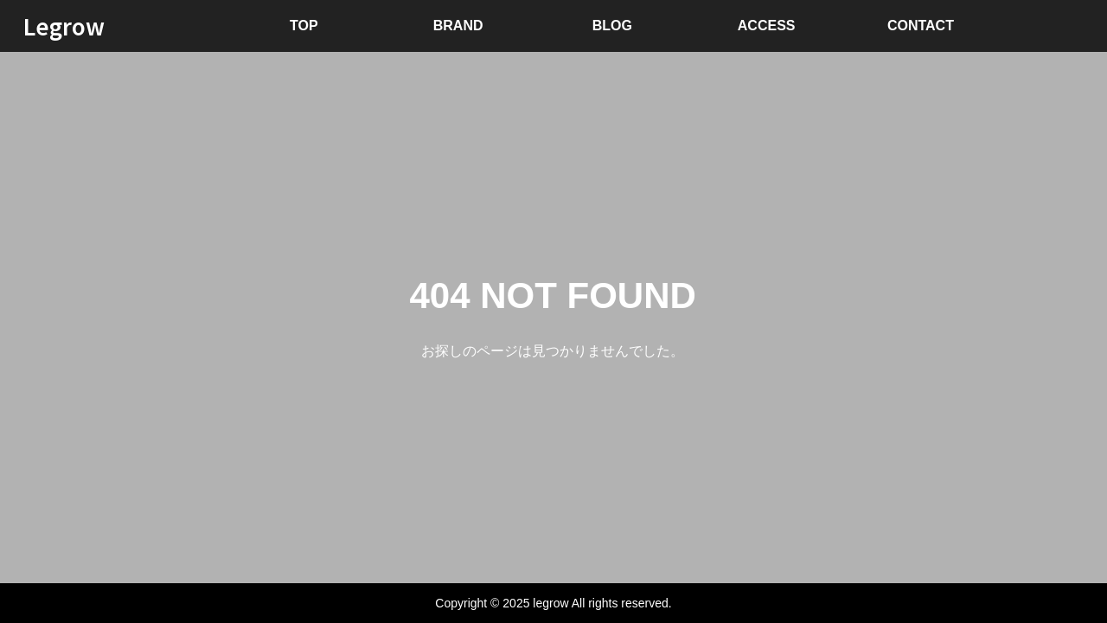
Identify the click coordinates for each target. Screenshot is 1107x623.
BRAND (458, 25)
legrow (550, 603)
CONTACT (920, 25)
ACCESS (767, 25)
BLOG (612, 25)
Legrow (64, 26)
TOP (304, 25)
